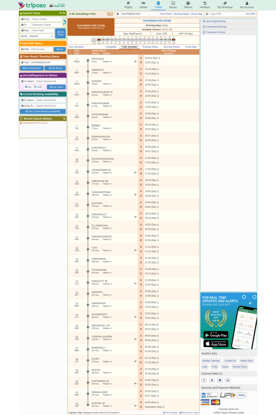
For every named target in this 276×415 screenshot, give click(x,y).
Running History (172, 47)
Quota (24, 36)
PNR (25, 49)
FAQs (214, 366)
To (23, 25)
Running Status (49, 56)
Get (59, 49)
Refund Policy (240, 366)
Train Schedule (129, 47)
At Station (27, 81)
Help (204, 366)
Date (25, 30)
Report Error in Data (188, 413)
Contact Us (230, 360)
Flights (128, 5)
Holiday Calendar (211, 360)
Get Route (55, 68)
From (25, 19)
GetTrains (60, 33)
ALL (30, 87)
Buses (173, 5)
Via (62, 13)
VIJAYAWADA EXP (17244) (33, 123)
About (225, 366)
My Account (247, 5)
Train (25, 62)
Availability (111, 47)
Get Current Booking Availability (42, 111)
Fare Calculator (76, 47)
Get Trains (56, 87)
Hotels (143, 5)
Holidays (205, 5)
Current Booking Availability (38, 94)
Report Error (246, 360)
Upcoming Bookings (214, 21)
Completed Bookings (215, 26)
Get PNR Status (31, 43)
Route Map (196, 14)
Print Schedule (169, 413)
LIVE (39, 87)
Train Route (30, 56)
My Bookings (225, 5)
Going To (27, 106)
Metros (188, 5)
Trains (158, 5)
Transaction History (214, 32)
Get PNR (250, 14)
